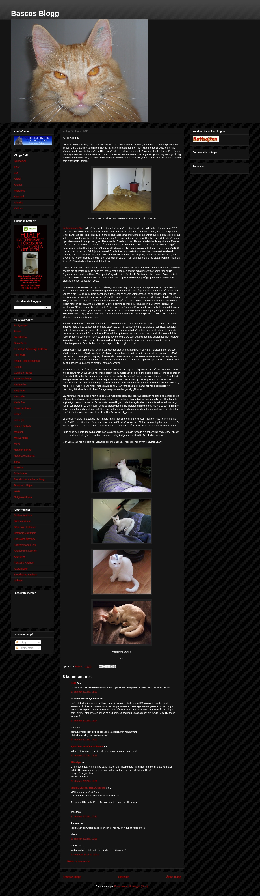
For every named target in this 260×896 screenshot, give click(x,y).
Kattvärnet (19, 556)
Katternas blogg (23, 378)
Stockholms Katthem (25, 574)
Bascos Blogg (35, 13)
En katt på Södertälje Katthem (30, 349)
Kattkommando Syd (73, 228)
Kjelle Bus (19, 402)
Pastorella (19, 190)
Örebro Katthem (23, 515)
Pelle (73, 683)
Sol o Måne (20, 473)
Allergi (17, 178)
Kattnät (18, 184)
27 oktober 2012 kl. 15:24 (84, 720)
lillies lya (76, 762)
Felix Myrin (20, 354)
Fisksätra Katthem (24, 562)
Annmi (17, 331)
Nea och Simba (22, 449)
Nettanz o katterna (24, 455)
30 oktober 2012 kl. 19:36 (84, 838)
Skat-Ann (19, 467)
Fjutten (18, 366)
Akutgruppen (21, 325)
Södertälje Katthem (24, 527)
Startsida (123, 876)
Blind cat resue (22, 521)
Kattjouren (19, 390)
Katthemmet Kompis (25, 550)
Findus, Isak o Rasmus (27, 360)
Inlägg (21, 642)
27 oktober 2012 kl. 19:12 (84, 755)
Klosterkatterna (22, 408)
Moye (17, 443)
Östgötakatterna (23, 497)
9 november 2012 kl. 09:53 (85, 854)
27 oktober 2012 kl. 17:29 (84, 739)
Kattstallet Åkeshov (24, 539)
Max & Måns (21, 437)
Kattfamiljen (20, 384)
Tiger (17, 167)
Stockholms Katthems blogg (29, 479)
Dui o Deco (20, 343)
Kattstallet (19, 396)
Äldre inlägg (173, 876)
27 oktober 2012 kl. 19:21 (84, 781)
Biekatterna (20, 337)
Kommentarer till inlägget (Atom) (131, 886)
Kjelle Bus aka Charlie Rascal (87, 746)
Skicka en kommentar (78, 861)
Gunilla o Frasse (23, 372)
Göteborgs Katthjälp (25, 533)
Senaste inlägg (72, 876)
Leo (16, 172)
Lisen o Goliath (22, 426)
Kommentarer (25, 647)
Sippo (17, 461)
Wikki (17, 491)
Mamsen (19, 432)
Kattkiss (18, 208)
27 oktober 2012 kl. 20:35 (84, 816)
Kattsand (19, 196)
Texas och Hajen (23, 485)
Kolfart (17, 414)
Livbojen (18, 580)
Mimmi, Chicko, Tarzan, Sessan (88, 788)
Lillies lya (19, 420)
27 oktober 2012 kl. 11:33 (84, 691)
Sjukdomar (20, 161)
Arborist (18, 202)
